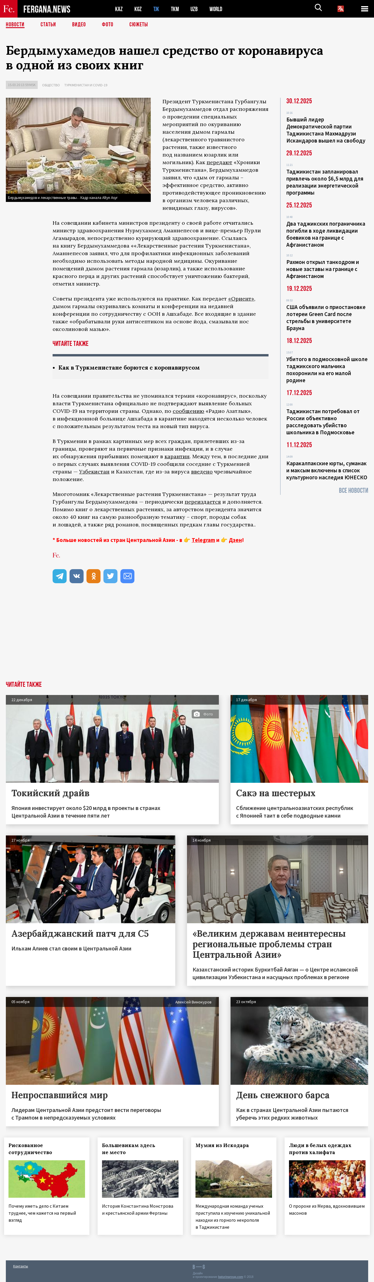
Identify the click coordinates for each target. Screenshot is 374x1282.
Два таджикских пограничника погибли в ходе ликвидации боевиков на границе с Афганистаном (325, 234)
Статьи (48, 25)
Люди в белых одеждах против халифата (322, 1149)
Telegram (203, 539)
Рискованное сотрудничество (32, 1149)
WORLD (218, 9)
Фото (107, 25)
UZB (196, 9)
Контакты (20, 1265)
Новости (15, 25)
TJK (157, 9)
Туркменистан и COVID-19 (85, 85)
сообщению (188, 411)
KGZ (138, 9)
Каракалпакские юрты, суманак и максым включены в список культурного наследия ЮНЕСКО (326, 470)
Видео (79, 25)
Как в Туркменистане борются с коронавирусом (132, 367)
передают (219, 162)
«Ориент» (241, 298)
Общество (51, 85)
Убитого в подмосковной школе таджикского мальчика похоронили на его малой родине (327, 370)
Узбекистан (94, 471)
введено (202, 471)
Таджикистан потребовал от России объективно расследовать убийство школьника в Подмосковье (323, 422)
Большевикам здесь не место (130, 1149)
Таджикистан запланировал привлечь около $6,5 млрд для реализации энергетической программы (324, 182)
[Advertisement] (187, 637)
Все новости (353, 490)
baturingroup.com (230, 1275)
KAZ (119, 9)
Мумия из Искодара (224, 1145)
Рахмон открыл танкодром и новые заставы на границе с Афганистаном (322, 268)
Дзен (235, 539)
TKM (176, 9)
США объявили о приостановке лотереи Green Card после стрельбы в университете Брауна (326, 317)
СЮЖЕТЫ (138, 25)
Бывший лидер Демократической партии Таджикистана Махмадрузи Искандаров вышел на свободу (325, 130)
